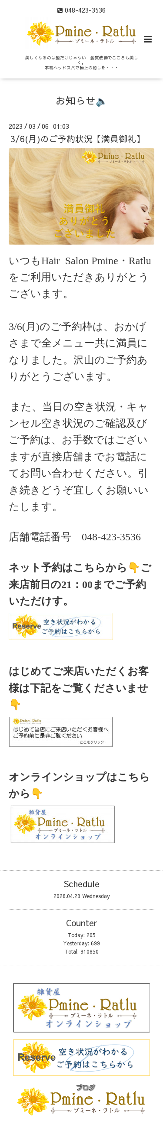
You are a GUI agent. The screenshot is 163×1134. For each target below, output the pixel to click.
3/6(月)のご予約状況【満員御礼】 (77, 138)
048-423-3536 (111, 536)
